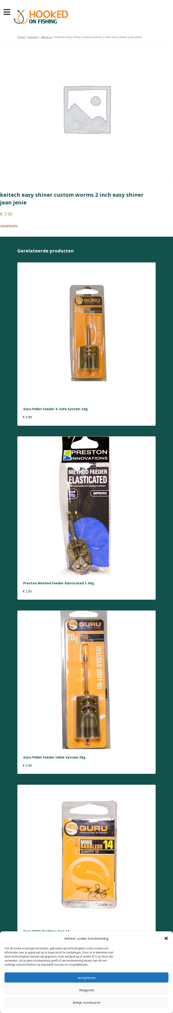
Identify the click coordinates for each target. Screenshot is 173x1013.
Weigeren (86, 990)
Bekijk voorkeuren (86, 1002)
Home (21, 37)
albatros (46, 37)
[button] (166, 938)
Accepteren (87, 977)
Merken (33, 37)
